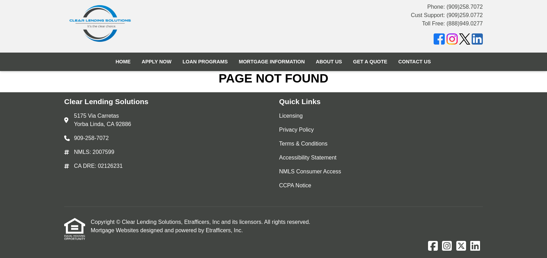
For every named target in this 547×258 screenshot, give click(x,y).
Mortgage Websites (115, 230)
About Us (329, 61)
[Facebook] (439, 40)
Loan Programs (205, 61)
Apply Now (157, 61)
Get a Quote (370, 61)
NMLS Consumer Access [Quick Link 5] (310, 171)
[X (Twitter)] (464, 40)
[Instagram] (452, 40)
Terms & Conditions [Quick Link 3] (303, 144)
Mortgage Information (272, 61)
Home (122, 61)
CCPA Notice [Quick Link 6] (295, 185)
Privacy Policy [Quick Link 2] (296, 130)
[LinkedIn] (477, 40)
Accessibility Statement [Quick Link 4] (308, 158)
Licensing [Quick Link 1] (291, 116)
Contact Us (414, 61)
